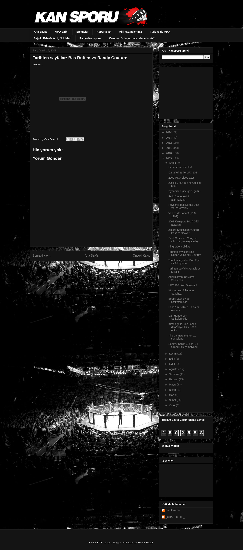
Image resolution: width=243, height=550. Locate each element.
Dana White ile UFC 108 (182, 172)
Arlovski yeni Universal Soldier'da (181, 278)
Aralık (173, 162)
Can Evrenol (173, 510)
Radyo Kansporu (90, 38)
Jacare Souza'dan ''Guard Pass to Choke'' (183, 231)
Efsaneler (82, 31)
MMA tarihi (61, 31)
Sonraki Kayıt (41, 255)
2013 (169, 137)
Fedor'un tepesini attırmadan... (178, 198)
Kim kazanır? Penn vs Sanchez (181, 292)
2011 (169, 147)
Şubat (173, 400)
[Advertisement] (185, 92)
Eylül (172, 363)
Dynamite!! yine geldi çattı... (184, 191)
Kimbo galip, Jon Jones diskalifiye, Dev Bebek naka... (182, 327)
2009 (169, 158)
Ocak (172, 405)
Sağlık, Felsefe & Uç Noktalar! (52, 38)
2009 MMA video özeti (181, 177)
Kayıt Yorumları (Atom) (95, 265)
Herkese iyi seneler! (180, 167)
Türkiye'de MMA (160, 31)
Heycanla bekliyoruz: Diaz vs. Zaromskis (183, 206)
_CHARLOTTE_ (175, 516)
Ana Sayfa (40, 31)
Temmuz (174, 374)
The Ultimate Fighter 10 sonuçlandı (182, 337)
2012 (169, 142)
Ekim (172, 358)
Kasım (173, 353)
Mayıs (173, 384)
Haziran (174, 379)
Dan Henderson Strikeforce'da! (178, 317)
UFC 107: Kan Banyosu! (182, 285)
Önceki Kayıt (141, 255)
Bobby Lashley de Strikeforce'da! (178, 300)
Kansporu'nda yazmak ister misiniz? (132, 38)
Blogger (117, 542)
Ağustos (174, 369)
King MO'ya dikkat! (179, 246)
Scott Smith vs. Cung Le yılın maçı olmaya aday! (183, 240)
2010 (169, 153)
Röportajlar (104, 31)
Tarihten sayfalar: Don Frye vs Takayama (184, 262)
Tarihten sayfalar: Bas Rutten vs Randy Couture (184, 253)
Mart (172, 394)
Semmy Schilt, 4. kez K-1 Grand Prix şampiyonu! (183, 345)
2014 (169, 132)
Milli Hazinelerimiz (130, 31)
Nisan (173, 389)
